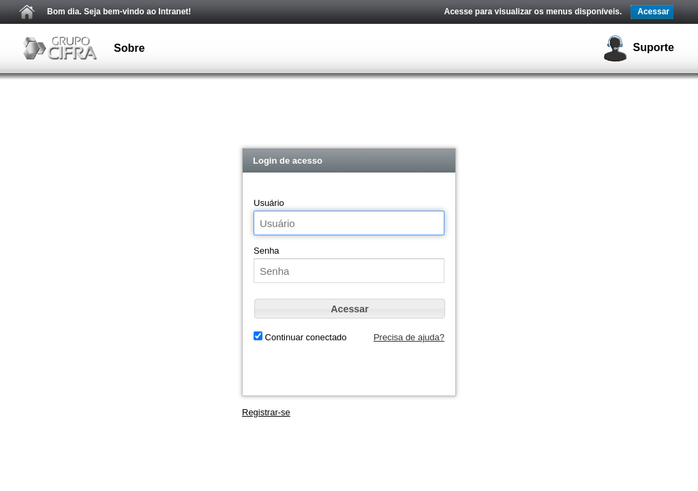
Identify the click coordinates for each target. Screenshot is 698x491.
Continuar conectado (304, 337)
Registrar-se (266, 412)
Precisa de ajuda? (409, 337)
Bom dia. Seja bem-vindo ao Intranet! (119, 11)
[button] (349, 308)
